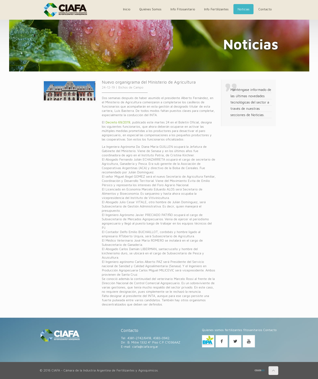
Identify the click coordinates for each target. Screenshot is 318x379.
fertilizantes (233, 330)
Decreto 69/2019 (117, 122)
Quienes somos (213, 330)
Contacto (270, 330)
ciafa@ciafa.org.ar (145, 346)
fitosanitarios (252, 330)
